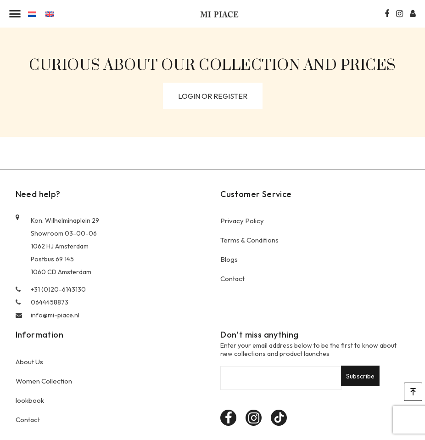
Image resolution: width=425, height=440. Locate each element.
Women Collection (44, 381)
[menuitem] (32, 13)
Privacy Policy (242, 220)
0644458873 (42, 302)
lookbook (30, 400)
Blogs (229, 259)
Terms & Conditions (249, 240)
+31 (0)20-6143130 (51, 289)
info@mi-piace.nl (47, 315)
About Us (29, 361)
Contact (232, 278)
